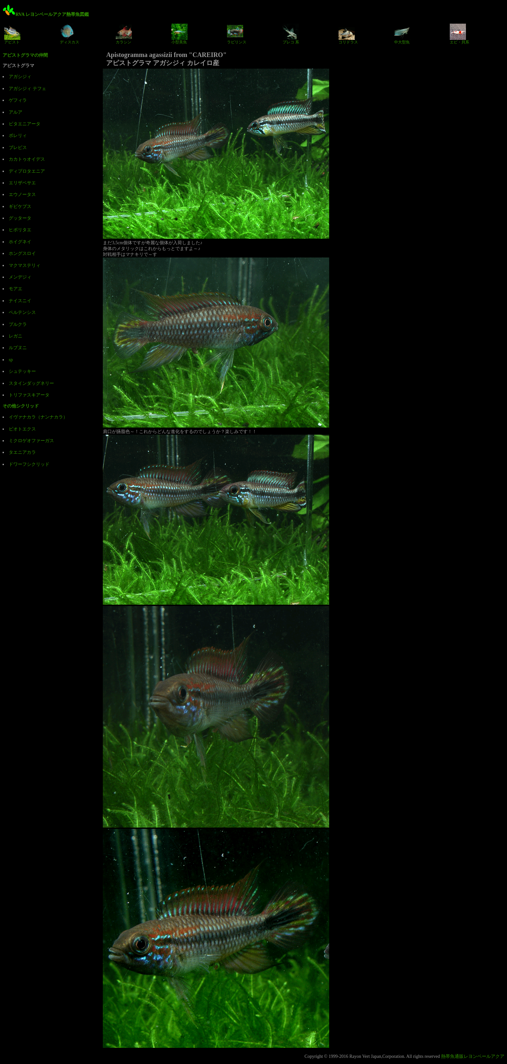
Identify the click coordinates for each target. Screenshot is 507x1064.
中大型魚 (402, 34)
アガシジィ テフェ (27, 88)
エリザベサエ (22, 182)
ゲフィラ (18, 100)
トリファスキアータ (29, 395)
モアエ (15, 288)
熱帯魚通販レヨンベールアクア (472, 1056)
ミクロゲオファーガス (31, 440)
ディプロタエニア (27, 171)
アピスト (12, 34)
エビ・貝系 (459, 34)
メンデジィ (20, 277)
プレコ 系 (291, 34)
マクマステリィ (24, 265)
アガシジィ (20, 76)
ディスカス (69, 34)
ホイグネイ (20, 241)
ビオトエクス (22, 429)
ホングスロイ (22, 253)
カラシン (124, 34)
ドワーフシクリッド (29, 464)
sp (11, 359)
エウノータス (22, 194)
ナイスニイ (20, 300)
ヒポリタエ (20, 229)
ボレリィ (18, 135)
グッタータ (20, 218)
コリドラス (348, 34)
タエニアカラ (22, 452)
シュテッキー (22, 371)
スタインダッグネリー (31, 383)
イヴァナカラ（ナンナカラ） (38, 417)
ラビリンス (236, 34)
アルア (15, 112)
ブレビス (18, 147)
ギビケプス (20, 206)
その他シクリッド (21, 406)
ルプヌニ (18, 347)
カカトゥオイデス (27, 159)
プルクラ (18, 324)
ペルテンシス (22, 312)
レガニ (15, 336)
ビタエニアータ (24, 123)
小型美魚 (179, 34)
